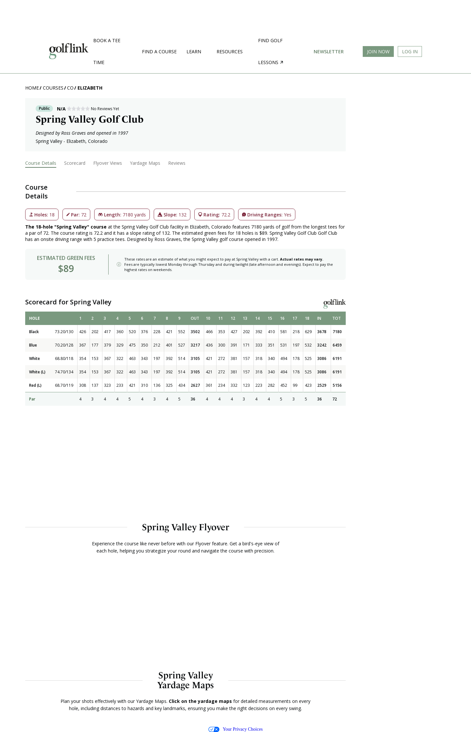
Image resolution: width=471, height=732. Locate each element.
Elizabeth (90, 88)
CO (70, 88)
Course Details (40, 163)
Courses (53, 88)
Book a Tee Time (106, 51)
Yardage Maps (145, 163)
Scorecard (74, 163)
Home (32, 88)
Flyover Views (107, 163)
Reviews (176, 163)
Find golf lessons (270, 51)
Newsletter (329, 51)
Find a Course (159, 51)
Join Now (378, 51)
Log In (410, 51)
